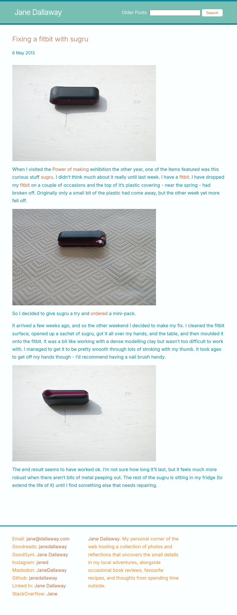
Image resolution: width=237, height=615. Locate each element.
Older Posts (134, 12)
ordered (99, 313)
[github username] (43, 578)
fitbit (184, 177)
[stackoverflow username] (52, 594)
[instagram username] (42, 562)
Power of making (70, 169)
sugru (47, 177)
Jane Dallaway (38, 12)
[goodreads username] (53, 546)
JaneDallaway (51, 570)
